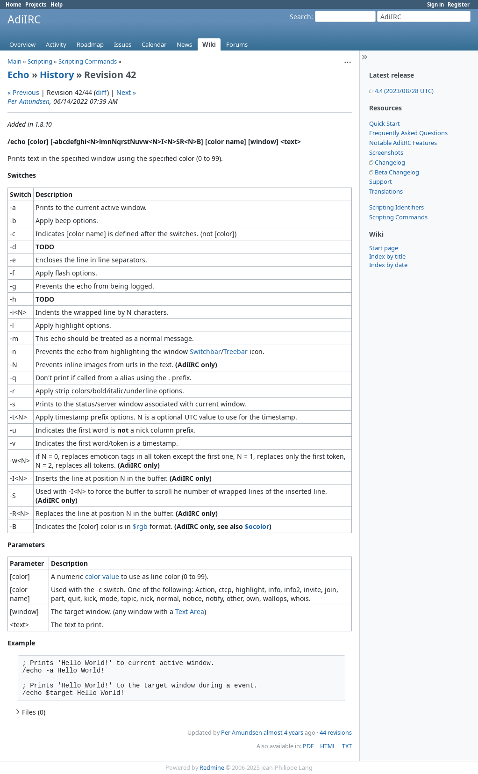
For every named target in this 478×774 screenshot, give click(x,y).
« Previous (23, 92)
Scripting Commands (398, 217)
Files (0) (29, 712)
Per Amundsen (28, 101)
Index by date (388, 264)
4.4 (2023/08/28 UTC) (404, 91)
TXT (347, 746)
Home (13, 4)
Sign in (435, 4)
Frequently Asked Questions (408, 133)
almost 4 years (283, 733)
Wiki (209, 44)
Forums (237, 44)
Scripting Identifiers (396, 207)
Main (14, 61)
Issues (122, 44)
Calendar (154, 44)
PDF (308, 746)
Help (56, 4)
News (184, 44)
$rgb (140, 526)
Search (300, 16)
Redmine (212, 768)
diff (101, 92)
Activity (56, 44)
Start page (383, 248)
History (57, 74)
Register (459, 4)
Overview (22, 44)
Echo (18, 74)
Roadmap (90, 44)
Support (380, 181)
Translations (386, 191)
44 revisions (336, 733)
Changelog (390, 162)
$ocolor (257, 526)
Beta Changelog (397, 172)
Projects (36, 4)
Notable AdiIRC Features (403, 142)
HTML (328, 746)
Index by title (387, 256)
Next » (126, 92)
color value (102, 576)
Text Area (189, 611)
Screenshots (386, 152)
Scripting (40, 61)
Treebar (235, 351)
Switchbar (205, 351)
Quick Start (384, 123)
